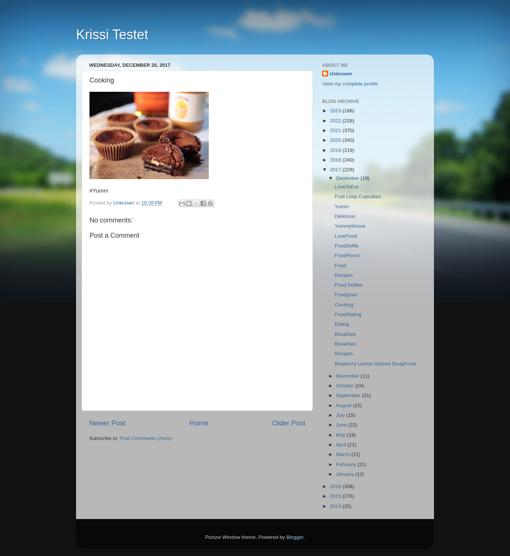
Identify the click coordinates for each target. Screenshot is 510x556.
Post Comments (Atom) (146, 438)
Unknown (341, 73)
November (348, 376)
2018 (336, 160)
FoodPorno (347, 255)
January (345, 474)
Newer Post (107, 423)
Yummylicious (350, 226)
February (347, 464)
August (344, 405)
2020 (336, 140)
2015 (336, 496)
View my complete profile (350, 84)
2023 (336, 110)
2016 (336, 486)
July (341, 415)
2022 (336, 121)
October (345, 385)
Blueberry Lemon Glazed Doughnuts (375, 363)
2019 (336, 150)
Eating (342, 324)
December (348, 178)
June (342, 425)
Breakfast (345, 334)
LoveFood (346, 236)
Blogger (294, 537)
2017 (336, 169)
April (341, 444)
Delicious (345, 216)
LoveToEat (347, 187)
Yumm (342, 206)
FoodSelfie (347, 246)
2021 (336, 130)
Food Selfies (349, 285)
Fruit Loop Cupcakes (358, 196)
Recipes (344, 275)
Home (198, 423)
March (343, 454)
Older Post (288, 423)
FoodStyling (348, 314)
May (341, 435)
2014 (336, 506)
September (349, 395)
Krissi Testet (112, 34)
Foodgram (346, 294)
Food (340, 265)
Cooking (344, 304)
